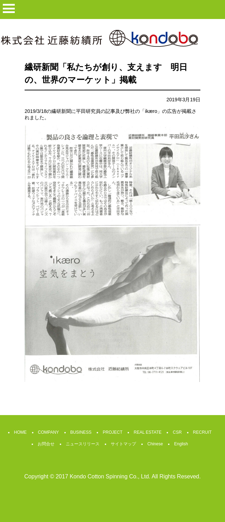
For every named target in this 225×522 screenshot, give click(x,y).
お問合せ (46, 443)
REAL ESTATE (147, 432)
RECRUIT (202, 432)
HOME (20, 432)
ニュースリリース (82, 443)
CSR (177, 432)
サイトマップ (123, 443)
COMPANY (48, 432)
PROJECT (112, 432)
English (181, 443)
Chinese (155, 443)
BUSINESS (81, 432)
